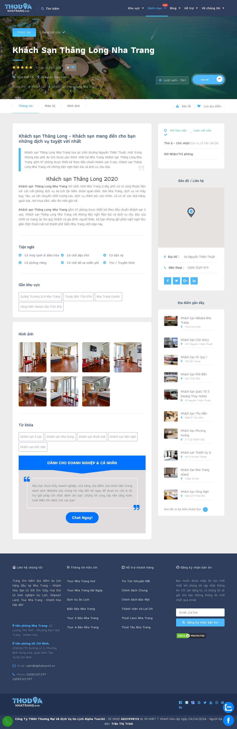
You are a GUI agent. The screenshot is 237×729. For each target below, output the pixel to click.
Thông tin (25, 105)
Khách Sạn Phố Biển (194, 374)
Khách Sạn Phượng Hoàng (193, 433)
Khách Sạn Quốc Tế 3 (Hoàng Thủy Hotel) (195, 394)
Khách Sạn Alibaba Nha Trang (196, 320)
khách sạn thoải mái (92, 436)
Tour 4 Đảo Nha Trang (83, 627)
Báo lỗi (183, 106)
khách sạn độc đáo (33, 446)
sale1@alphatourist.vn (40, 665)
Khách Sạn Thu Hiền (194, 413)
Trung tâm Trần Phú (78, 296)
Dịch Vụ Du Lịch (78, 599)
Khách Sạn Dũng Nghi (195, 491)
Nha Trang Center (108, 296)
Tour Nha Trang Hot (81, 581)
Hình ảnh (73, 105)
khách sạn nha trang (60, 436)
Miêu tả (50, 105)
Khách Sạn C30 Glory (195, 339)
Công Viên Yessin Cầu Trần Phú (41, 306)
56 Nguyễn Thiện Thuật (54, 77)
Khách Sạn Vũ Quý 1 (194, 356)
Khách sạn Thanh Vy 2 (196, 452)
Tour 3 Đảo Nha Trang (82, 617)
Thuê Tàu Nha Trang (136, 627)
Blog (175, 8)
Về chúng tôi (213, 8)
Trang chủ (19, 86)
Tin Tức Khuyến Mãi (136, 581)
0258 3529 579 (25, 77)
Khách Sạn (24, 32)
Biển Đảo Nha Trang (81, 608)
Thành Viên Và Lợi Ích (137, 608)
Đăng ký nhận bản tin (200, 622)
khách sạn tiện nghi (123, 436)
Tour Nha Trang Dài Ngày (84, 590)
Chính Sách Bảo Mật (136, 599)
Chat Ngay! (82, 517)
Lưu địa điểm (209, 106)
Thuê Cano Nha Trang (137, 617)
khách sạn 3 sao (31, 436)
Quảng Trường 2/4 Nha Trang (40, 296)
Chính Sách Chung (135, 590)
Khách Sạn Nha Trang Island (195, 472)
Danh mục (158, 7)
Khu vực (136, 8)
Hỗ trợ (191, 8)
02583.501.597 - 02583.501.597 (30, 676)
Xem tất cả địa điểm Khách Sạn (186, 509)
